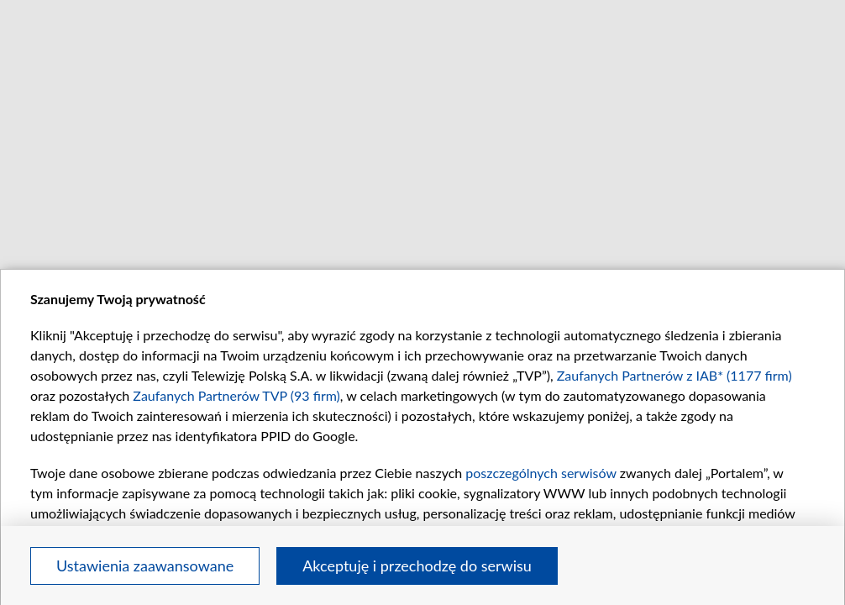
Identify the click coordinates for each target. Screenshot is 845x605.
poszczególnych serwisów (540, 473)
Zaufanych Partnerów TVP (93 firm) (236, 395)
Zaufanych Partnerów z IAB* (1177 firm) (674, 375)
